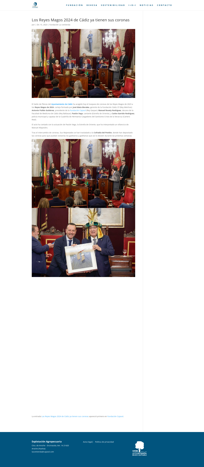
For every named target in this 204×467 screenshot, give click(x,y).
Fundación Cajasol (78, 110)
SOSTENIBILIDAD (113, 5)
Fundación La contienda (59, 24)
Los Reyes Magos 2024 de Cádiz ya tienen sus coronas (65, 416)
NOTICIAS (147, 5)
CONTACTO (164, 5)
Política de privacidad (104, 442)
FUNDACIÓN (74, 5)
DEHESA (92, 5)
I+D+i (132, 5)
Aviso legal (87, 442)
